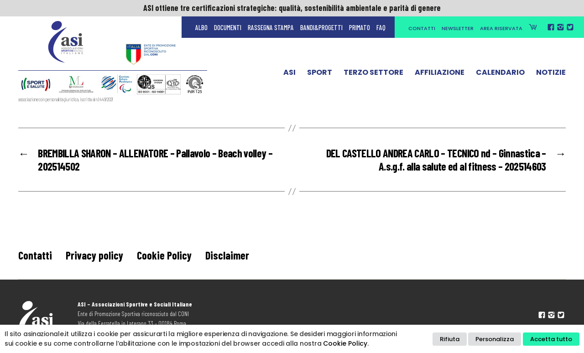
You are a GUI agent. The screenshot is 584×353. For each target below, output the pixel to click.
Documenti (227, 27)
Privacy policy (94, 255)
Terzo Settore (373, 74)
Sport (319, 74)
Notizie (551, 74)
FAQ (381, 27)
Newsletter (458, 28)
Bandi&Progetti (321, 27)
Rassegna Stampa (271, 27)
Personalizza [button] (494, 339)
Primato (359, 27)
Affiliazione (439, 74)
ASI (289, 74)
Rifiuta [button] (449, 339)
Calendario (500, 74)
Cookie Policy (164, 255)
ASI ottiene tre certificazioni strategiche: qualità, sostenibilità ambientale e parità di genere (292, 8)
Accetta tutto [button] (551, 339)
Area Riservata (501, 28)
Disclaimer (227, 255)
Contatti (421, 28)
